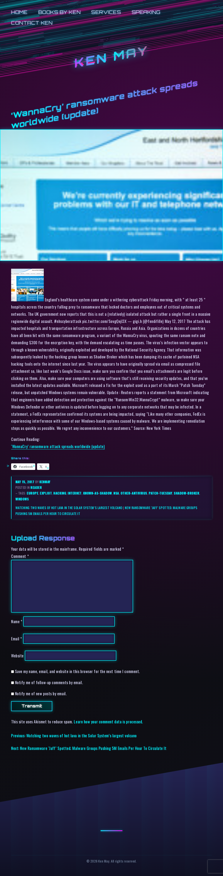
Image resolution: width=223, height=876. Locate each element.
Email (16, 638)
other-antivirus (134, 493)
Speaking (146, 12)
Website (17, 655)
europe (32, 493)
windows (22, 499)
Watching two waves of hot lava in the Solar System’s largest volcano (68, 507)
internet (74, 493)
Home (19, 12)
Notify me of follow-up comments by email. (49, 682)
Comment (20, 556)
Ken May (111, 57)
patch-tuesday (160, 493)
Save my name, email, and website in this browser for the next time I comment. (77, 671)
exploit (46, 493)
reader (36, 487)
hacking (59, 493)
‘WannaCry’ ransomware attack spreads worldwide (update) (58, 446)
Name (16, 621)
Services (106, 12)
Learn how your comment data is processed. (108, 721)
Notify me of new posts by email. (41, 693)
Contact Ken (31, 23)
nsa (116, 493)
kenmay (44, 481)
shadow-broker (186, 493)
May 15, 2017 (25, 481)
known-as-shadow (97, 493)
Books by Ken (59, 12)
